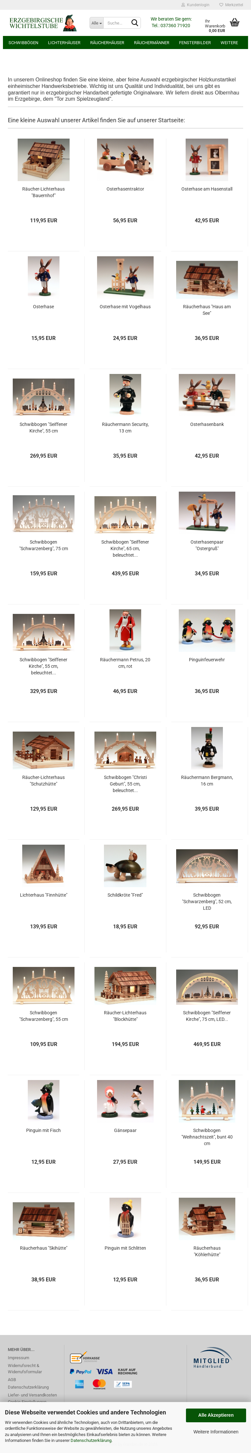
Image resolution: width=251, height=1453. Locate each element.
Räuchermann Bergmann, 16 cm (207, 780)
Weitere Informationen (215, 1431)
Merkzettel (231, 5)
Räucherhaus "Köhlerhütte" (207, 1251)
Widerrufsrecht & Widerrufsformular (25, 1369)
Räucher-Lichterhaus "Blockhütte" (125, 1016)
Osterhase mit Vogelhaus (125, 306)
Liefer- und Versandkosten (32, 1395)
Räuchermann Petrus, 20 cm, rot (125, 663)
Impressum (18, 1357)
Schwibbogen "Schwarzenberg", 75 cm (43, 545)
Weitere (229, 42)
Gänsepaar (125, 1130)
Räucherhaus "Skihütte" (43, 1248)
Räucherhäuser (107, 42)
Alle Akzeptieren (216, 1415)
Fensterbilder (195, 42)
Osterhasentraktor (125, 189)
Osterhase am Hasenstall (206, 189)
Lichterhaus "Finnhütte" (43, 895)
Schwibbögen (23, 42)
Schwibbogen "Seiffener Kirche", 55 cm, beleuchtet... (43, 666)
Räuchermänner (151, 42)
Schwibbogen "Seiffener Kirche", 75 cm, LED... (207, 1016)
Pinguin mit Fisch (43, 1130)
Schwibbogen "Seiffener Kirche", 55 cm (43, 427)
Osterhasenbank (207, 424)
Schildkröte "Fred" (125, 895)
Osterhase (43, 306)
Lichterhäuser (64, 42)
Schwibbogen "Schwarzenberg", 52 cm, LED (207, 901)
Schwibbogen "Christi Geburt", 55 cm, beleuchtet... (125, 784)
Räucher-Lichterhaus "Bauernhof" (43, 192)
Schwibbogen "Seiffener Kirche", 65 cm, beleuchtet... (125, 548)
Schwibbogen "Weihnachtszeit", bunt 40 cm (207, 1137)
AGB (12, 1379)
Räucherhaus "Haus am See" (207, 310)
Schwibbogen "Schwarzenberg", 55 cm (43, 1016)
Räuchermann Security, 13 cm (125, 427)
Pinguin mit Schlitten (125, 1248)
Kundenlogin (195, 5)
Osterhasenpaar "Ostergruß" (207, 545)
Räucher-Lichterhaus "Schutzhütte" (43, 780)
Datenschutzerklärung (91, 1440)
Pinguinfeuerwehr (207, 659)
